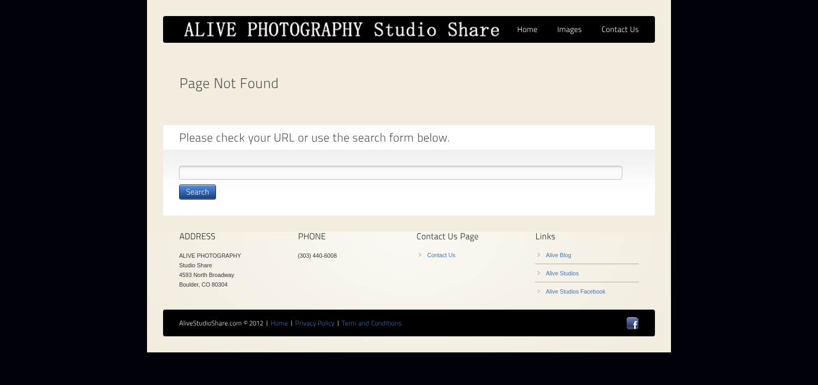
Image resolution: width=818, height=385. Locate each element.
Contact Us (441, 255)
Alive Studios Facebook (575, 291)
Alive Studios (562, 273)
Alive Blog (558, 255)
